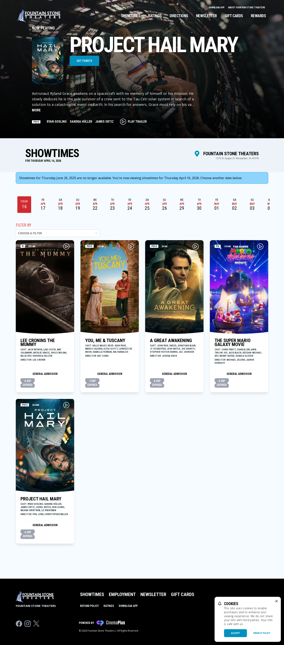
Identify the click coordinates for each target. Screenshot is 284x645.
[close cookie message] (276, 601)
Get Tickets (84, 60)
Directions (179, 15)
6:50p (222, 383)
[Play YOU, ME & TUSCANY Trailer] (131, 246)
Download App (217, 7)
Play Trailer (133, 121)
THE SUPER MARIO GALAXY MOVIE (232, 342)
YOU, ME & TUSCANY (105, 340)
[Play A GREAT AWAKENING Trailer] (195, 246)
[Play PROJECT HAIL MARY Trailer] (66, 405)
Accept (235, 633)
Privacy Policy (261, 633)
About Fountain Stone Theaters (246, 7)
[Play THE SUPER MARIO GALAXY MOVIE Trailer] (260, 246)
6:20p (28, 534)
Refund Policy (89, 605)
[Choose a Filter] (58, 233)
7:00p (92, 383)
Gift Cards (234, 15)
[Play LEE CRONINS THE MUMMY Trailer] (66, 246)
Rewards (258, 15)
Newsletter (206, 15)
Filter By (23, 225)
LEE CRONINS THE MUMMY (38, 342)
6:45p (28, 383)
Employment (122, 594)
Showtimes (130, 15)
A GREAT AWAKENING (171, 340)
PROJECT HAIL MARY (41, 499)
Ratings (155, 15)
